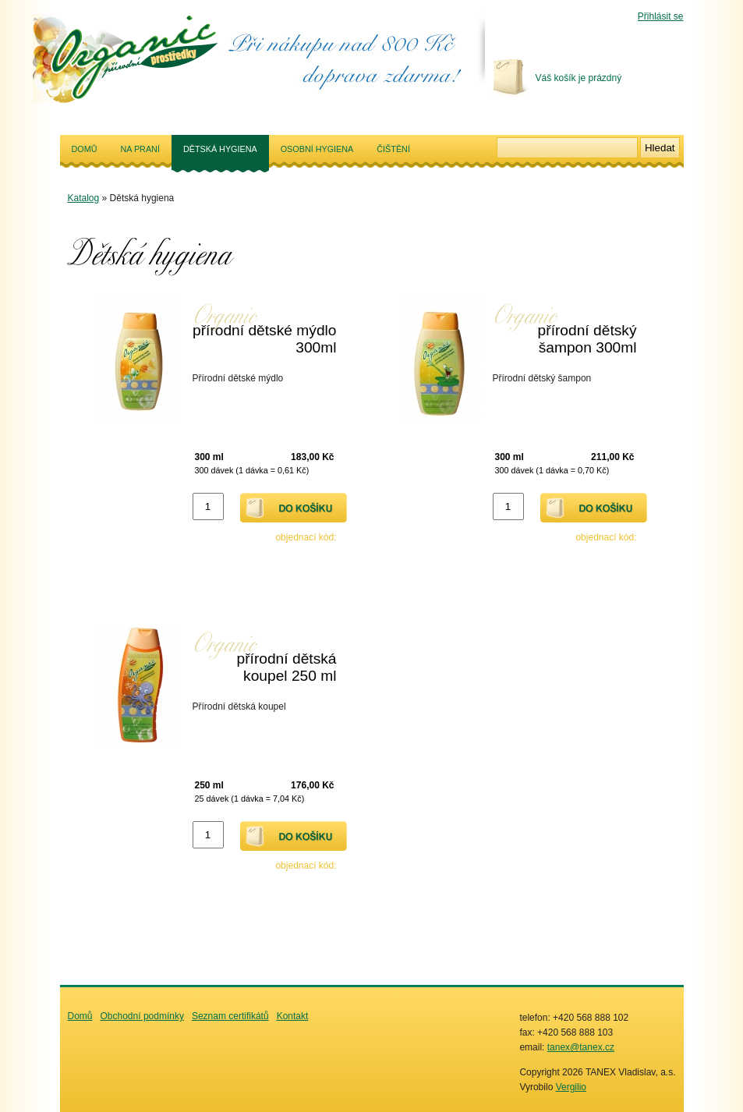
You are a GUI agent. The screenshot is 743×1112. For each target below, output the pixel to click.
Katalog (84, 198)
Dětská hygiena (220, 157)
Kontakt (293, 1016)
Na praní (140, 149)
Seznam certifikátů (230, 1016)
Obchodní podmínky (142, 1016)
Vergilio (571, 1087)
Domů (84, 149)
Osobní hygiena (317, 149)
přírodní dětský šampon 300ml (587, 339)
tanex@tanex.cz (580, 1047)
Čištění (393, 149)
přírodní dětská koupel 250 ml (287, 667)
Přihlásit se (661, 16)
